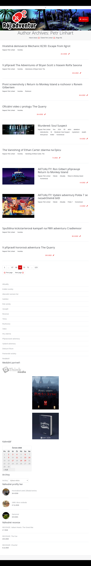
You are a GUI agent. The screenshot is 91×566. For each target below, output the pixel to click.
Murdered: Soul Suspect (52, 125)
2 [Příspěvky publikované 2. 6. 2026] (8, 454)
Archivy (5, 480)
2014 (59, 129)
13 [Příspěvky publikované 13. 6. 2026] (25, 457)
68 (16, 267)
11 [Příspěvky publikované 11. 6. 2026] (17, 457)
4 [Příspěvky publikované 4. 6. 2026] (16, 454)
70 (24, 267)
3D (64, 129)
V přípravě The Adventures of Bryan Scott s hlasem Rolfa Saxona (42, 65)
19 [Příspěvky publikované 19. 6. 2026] (21, 461)
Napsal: (8, 50)
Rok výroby (6, 304)
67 (12, 267)
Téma (4, 319)
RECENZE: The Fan (9, 536)
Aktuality (62, 176)
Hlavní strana (33, 38)
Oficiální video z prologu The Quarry (24, 106)
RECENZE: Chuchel (9, 545)
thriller (52, 135)
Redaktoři (5, 359)
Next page (18, 272)
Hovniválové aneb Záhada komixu (24, 491)
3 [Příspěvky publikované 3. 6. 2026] (12, 454)
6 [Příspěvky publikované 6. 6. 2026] (25, 454)
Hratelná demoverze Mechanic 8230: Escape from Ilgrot (36, 46)
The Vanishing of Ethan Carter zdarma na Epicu (31, 150)
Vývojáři (5, 309)
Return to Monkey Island (75, 176)
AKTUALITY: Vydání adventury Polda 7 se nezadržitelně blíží (63, 196)
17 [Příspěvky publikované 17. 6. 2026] (13, 461)
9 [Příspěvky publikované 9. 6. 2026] (8, 457)
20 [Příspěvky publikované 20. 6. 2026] (25, 461)
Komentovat (60, 135)
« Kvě (6, 470)
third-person (44, 135)
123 (36, 267)
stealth (84, 132)
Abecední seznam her (10, 294)
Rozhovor (28, 91)
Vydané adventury (9, 344)
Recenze (5, 314)
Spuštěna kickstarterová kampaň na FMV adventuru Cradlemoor (42, 228)
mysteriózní (75, 132)
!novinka (20, 50)
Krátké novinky (7, 289)
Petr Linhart (61, 33)
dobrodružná (44, 132)
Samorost (15, 514)
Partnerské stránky (9, 354)
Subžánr (5, 299)
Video (4, 329)
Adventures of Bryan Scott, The (35, 69)
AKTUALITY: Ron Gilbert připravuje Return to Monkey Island (59, 170)
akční (69, 129)
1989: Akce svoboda (19, 502)
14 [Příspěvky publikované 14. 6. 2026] (29, 457)
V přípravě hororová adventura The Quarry (28, 247)
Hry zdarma (6, 334)
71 (28, 267)
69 (20, 267)
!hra (54, 129)
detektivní (77, 129)
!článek (55, 176)
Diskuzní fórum (7, 349)
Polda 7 (70, 202)
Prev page (9, 272)
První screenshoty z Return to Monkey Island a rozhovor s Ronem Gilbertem (42, 85)
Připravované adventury (11, 339)
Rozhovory (6, 324)
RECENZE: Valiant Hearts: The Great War (17, 527)
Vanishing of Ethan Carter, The (34, 154)
